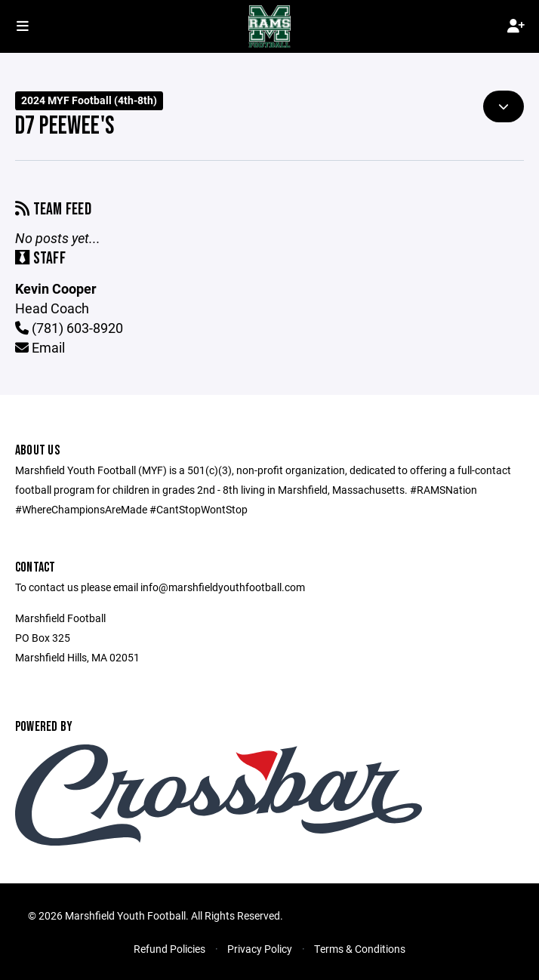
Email (40, 347)
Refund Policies (169, 948)
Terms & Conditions (359, 948)
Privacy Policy (259, 948)
